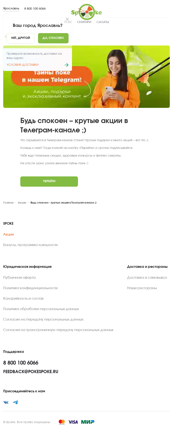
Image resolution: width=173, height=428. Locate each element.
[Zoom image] (86, 76)
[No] (21, 38)
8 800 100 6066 (35, 8)
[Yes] (53, 38)
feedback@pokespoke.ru (30, 372)
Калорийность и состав (23, 298)
